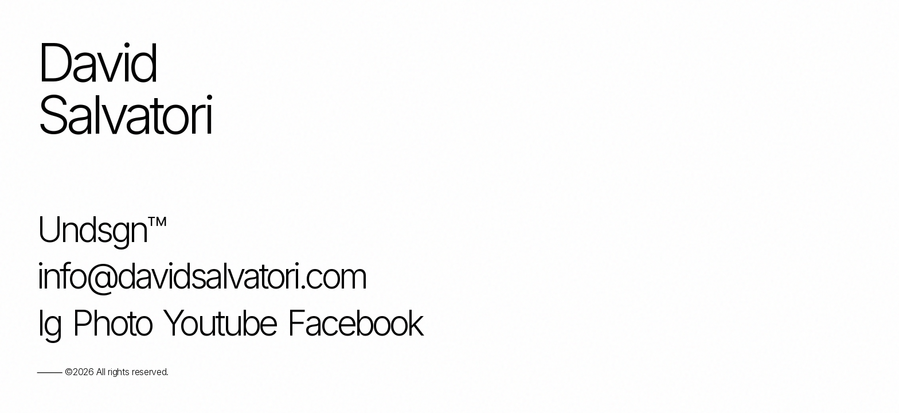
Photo (111, 323)
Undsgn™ (101, 230)
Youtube (219, 323)
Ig (49, 323)
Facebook (354, 323)
